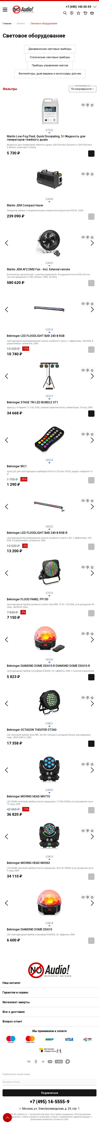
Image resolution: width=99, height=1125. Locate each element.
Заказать (91, 216)
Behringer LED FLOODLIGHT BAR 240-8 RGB (35, 336)
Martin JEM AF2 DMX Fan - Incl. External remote (38, 269)
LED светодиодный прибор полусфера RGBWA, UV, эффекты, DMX (41, 934)
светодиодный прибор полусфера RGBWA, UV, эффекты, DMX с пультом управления (50, 671)
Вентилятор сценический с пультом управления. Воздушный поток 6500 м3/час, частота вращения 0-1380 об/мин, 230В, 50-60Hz (49, 275)
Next (92, 243)
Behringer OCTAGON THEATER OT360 (31, 729)
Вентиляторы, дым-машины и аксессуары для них (50, 73)
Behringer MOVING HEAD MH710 (28, 796)
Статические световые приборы (50, 57)
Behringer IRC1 (17, 466)
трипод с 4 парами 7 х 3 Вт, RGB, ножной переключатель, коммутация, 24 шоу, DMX (50, 407)
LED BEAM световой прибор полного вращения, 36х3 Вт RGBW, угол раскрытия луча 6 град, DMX (50, 869)
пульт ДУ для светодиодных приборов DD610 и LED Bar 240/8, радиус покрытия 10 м (49, 472)
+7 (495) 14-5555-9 (49, 1101)
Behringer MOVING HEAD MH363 (28, 863)
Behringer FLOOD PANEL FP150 (27, 599)
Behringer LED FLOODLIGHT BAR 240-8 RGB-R (37, 533)
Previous (6, 243)
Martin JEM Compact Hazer (25, 205)
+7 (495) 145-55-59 (78, 7)
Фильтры (10, 89)
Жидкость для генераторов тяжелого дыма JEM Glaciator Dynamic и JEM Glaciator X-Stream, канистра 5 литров (49, 146)
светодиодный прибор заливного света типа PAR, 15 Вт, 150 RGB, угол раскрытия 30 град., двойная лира (50, 605)
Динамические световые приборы (49, 49)
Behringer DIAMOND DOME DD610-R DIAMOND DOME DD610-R (48, 665)
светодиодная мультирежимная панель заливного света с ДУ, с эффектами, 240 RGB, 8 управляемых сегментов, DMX (49, 539)
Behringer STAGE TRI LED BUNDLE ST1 (32, 402)
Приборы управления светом (50, 65)
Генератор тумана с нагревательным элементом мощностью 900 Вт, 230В (45, 210)
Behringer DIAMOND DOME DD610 (29, 929)
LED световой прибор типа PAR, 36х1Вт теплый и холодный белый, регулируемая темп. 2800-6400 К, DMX (49, 736)
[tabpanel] (49, 243)
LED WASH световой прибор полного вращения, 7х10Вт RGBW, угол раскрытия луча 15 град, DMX (50, 802)
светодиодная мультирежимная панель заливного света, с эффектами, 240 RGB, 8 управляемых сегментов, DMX (50, 342)
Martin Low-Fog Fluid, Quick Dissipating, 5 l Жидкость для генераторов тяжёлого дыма (46, 138)
